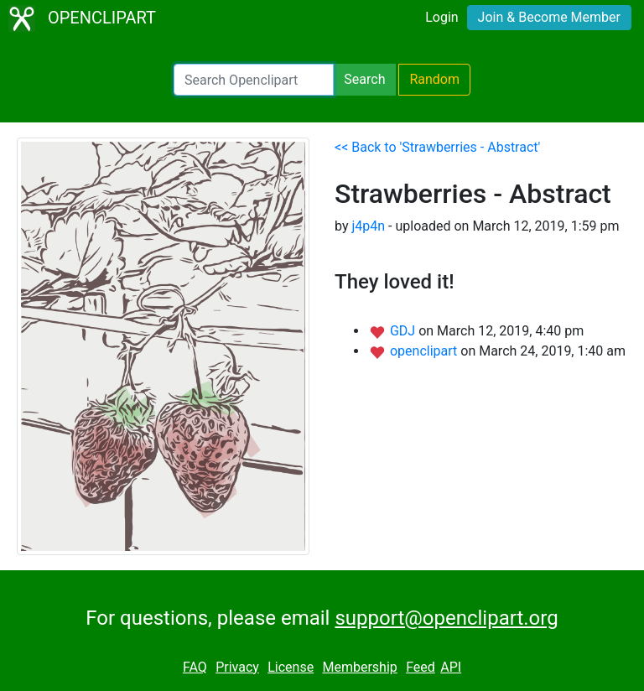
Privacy (237, 667)
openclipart (425, 351)
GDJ (404, 331)
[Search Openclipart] (254, 80)
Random (434, 79)
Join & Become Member (549, 17)
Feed (420, 667)
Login (441, 17)
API (450, 667)
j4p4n (368, 226)
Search (364, 79)
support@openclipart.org (446, 618)
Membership (359, 667)
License (290, 667)
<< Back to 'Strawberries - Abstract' (437, 147)
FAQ (195, 667)
